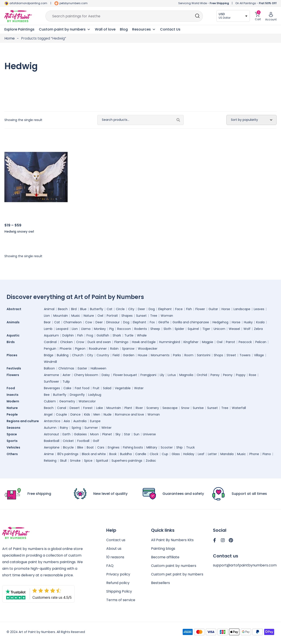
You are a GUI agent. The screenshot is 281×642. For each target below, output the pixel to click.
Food (12, 388)
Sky (118, 434)
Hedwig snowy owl (19, 231)
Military (151, 447)
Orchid (202, 375)
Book (113, 454)
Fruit (96, 388)
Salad (107, 388)
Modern (14, 401)
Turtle (128, 335)
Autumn (50, 427)
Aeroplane (51, 447)
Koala (260, 322)
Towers (245, 355)
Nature (89, 315)
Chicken (66, 342)
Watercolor (87, 401)
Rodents (140, 329)
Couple (61, 414)
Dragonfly (77, 394)
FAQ (109, 565)
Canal (61, 408)
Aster (66, 375)
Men (97, 414)
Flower (200, 309)
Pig (111, 329)
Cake (67, 388)
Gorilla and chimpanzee (191, 322)
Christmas (66, 368)
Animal (49, 309)
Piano (267, 454)
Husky (248, 322)
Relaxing (50, 460)
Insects (14, 394)
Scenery (152, 408)
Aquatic (14, 335)
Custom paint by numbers (173, 565)
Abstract (15, 309)
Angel (48, 414)
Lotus (172, 375)
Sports (13, 441)
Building (62, 355)
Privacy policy (118, 574)
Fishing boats (133, 447)
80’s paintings (67, 454)
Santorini (203, 355)
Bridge (48, 355)
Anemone (51, 375)
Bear (47, 322)
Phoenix (66, 348)
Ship (179, 447)
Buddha (126, 454)
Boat (90, 447)
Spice (88, 460)
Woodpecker (147, 348)
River (139, 408)
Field (116, 355)
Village (259, 355)
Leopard (62, 329)
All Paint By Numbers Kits (172, 540)
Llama (85, 329)
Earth (66, 434)
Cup (165, 454)
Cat (109, 309)
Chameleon (72, 322)
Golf (96, 441)
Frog (89, 335)
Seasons (15, 427)
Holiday (188, 454)
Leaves (259, 309)
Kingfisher (191, 342)
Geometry (67, 401)
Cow (88, 322)
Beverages (52, 388)
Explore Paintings (19, 29)
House (142, 355)
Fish (189, 309)
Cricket (68, 441)
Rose (252, 375)
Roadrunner (98, 348)
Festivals (15, 368)
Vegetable (123, 388)
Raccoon (124, 329)
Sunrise (198, 408)
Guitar (213, 309)
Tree (153, 315)
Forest (88, 408)
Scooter (167, 447)
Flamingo (121, 342)
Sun (136, 434)
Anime (49, 454)
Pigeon (80, 348)
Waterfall (239, 408)
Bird (74, 309)
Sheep (155, 329)
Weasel (234, 329)
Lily (162, 375)
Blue (83, 309)
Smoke (75, 460)
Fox (152, 322)
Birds (12, 342)
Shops (218, 355)
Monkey (100, 329)
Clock (154, 454)
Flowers (14, 375)
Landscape (242, 309)
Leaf (201, 454)
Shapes (127, 315)
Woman (167, 315)
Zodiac (151, 460)
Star (127, 434)
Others (13, 454)
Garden (128, 355)
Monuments (160, 355)
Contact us (115, 540)
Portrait (112, 315)
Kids (87, 414)
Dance (75, 414)
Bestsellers (160, 582)
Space (13, 434)
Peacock (245, 342)
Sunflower (51, 381)
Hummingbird (169, 342)
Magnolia (186, 375)
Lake (99, 408)
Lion (47, 315)
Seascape (170, 408)
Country (103, 355)
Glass (176, 454)
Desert (75, 408)
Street (231, 355)
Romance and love (129, 414)
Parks (177, 355)
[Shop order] (251, 120)
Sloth (167, 329)
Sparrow (128, 348)
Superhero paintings (127, 460)
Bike (80, 447)
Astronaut (51, 434)
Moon (94, 434)
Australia (79, 421)
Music (75, 315)
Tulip (66, 381)
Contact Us (170, 29)
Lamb (48, 329)
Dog (152, 309)
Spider (179, 329)
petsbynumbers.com (73, 3)
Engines (113, 447)
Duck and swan (99, 342)
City (131, 309)
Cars (100, 447)
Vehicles (14, 447)
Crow (80, 342)
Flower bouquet (125, 375)
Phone (254, 454)
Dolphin (68, 335)
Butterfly (96, 309)
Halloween (98, 368)
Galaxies (80, 434)
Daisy (106, 375)
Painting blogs (163, 548)
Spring (76, 427)
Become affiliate (165, 557)
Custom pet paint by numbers (177, 574)
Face (179, 309)
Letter (212, 454)
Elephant (165, 309)
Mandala (227, 454)
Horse (226, 309)
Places (13, 355)
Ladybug (94, 394)
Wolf (246, 329)
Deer (141, 309)
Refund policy (118, 582)
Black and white (94, 454)
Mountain (60, 315)
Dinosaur (113, 322)
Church (77, 355)
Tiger (206, 329)
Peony (227, 375)
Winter (106, 427)
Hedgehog (220, 322)
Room (188, 355)
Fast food (82, 388)
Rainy (64, 427)
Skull (63, 460)
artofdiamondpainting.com (28, 3)
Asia (67, 421)
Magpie (207, 342)
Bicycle (68, 447)
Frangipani (148, 375)
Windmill (50, 362)
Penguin (50, 348)
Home (9, 38)
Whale (142, 335)
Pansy (215, 375)
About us (113, 548)
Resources (144, 29)
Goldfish (103, 335)
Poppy (240, 375)
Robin (114, 348)
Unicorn (219, 329)
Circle (120, 309)
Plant (128, 408)
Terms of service (120, 599)
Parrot (230, 342)
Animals (14, 322)
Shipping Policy (119, 591)
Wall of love (105, 29)
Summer (91, 427)
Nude (108, 414)
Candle (140, 454)
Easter (82, 368)
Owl (100, 315)
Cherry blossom (86, 375)
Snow (185, 408)
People (13, 414)
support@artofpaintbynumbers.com (245, 565)
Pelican (260, 342)
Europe (95, 421)
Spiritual (102, 460)
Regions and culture (24, 421)
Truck (190, 447)
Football (83, 441)
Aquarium (51, 335)
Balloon (49, 368)
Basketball (51, 441)
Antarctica (52, 421)
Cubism (50, 401)
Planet (107, 434)
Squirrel (193, 329)
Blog (124, 29)
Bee (47, 394)
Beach (63, 309)
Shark (117, 335)
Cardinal (50, 342)
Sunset (141, 315)
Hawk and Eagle (144, 342)
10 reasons (115, 557)
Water (139, 388)
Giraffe (163, 322)
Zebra (258, 329)
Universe (149, 434)
